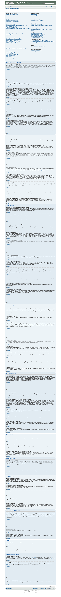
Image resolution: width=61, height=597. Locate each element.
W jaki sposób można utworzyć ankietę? (12, 40)
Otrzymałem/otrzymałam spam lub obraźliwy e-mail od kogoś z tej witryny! (41, 25)
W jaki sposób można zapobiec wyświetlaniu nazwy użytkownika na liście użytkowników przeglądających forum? (16, 26)
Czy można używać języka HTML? (11, 52)
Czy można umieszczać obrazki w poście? (12, 54)
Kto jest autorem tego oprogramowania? (37, 50)
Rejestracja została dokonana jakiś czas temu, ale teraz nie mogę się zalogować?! (18, 18)
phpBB (29, 590)
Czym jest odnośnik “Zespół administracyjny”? (37, 20)
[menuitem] (11, 6)
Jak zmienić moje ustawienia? (10, 24)
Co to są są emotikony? (9, 53)
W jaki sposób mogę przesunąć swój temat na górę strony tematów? (16, 48)
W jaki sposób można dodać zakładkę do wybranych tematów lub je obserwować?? (43, 41)
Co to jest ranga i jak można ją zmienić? (11, 32)
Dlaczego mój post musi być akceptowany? (12, 47)
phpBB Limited (33, 557)
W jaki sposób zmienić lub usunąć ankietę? (12, 42)
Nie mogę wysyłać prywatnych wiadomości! (37, 23)
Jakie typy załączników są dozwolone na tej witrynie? (38, 46)
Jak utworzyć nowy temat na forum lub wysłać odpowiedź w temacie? (16, 37)
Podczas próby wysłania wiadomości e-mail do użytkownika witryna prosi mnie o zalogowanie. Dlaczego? (17, 34)
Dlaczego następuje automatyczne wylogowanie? (13, 20)
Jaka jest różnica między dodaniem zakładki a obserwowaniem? (40, 40)
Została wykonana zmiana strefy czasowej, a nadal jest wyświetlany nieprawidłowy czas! (18, 29)
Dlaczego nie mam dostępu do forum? (11, 43)
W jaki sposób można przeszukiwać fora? (37, 33)
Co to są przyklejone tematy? (10, 57)
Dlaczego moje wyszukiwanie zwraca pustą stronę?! (38, 35)
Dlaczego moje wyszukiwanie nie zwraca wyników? (38, 34)
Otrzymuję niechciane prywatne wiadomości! (37, 24)
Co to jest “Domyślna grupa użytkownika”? (37, 19)
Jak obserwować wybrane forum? (36, 42)
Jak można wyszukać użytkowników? (36, 36)
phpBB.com (42, 170)
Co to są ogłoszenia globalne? (10, 55)
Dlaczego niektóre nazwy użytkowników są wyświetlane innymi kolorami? (41, 18)
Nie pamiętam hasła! (9, 19)
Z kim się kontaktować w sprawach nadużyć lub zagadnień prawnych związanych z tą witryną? (43, 52)
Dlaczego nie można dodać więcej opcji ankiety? (13, 41)
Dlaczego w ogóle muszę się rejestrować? (12, 14)
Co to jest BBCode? (9, 51)
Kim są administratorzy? (34, 14)
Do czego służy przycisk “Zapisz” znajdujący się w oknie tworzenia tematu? (17, 46)
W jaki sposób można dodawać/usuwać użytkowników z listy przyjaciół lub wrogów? (41, 30)
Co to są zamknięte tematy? (10, 58)
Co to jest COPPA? (9, 15)
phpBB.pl (37, 170)
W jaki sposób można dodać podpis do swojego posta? (14, 39)
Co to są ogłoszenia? (9, 56)
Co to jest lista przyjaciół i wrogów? (36, 28)
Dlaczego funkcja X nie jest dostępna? (36, 51)
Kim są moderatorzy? (34, 15)
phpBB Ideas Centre (9, 564)
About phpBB (52, 558)
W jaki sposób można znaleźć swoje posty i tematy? (38, 37)
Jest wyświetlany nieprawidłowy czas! (11, 27)
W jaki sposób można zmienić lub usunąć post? (13, 38)
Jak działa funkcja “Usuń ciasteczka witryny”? (12, 21)
